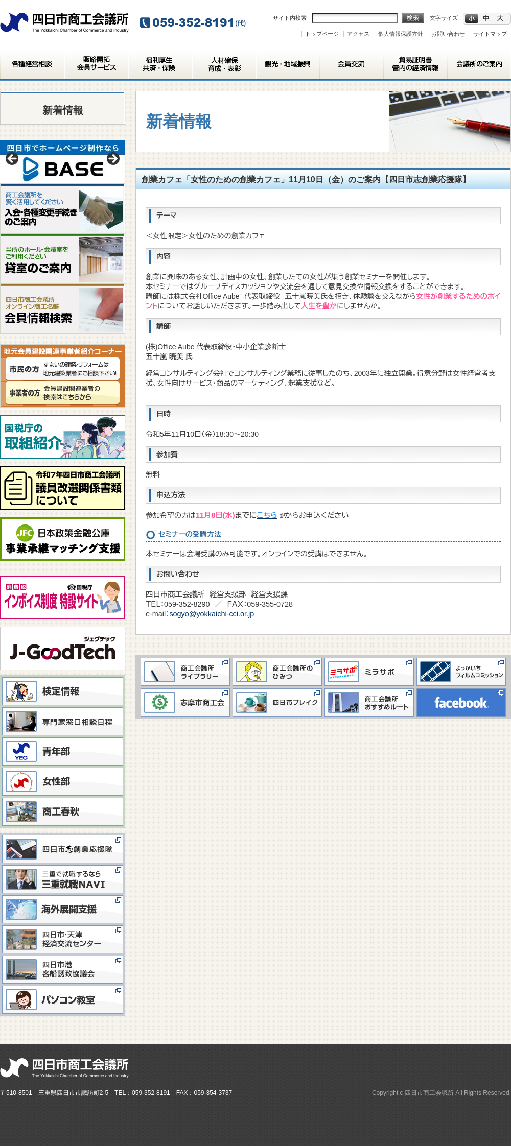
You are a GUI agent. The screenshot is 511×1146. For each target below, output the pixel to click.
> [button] (112, 159)
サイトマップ (490, 34)
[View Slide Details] (62, 161)
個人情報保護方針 (400, 34)
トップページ (322, 34)
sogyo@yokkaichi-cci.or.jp (211, 614)
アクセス (358, 34)
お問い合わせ (448, 34)
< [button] (12, 159)
